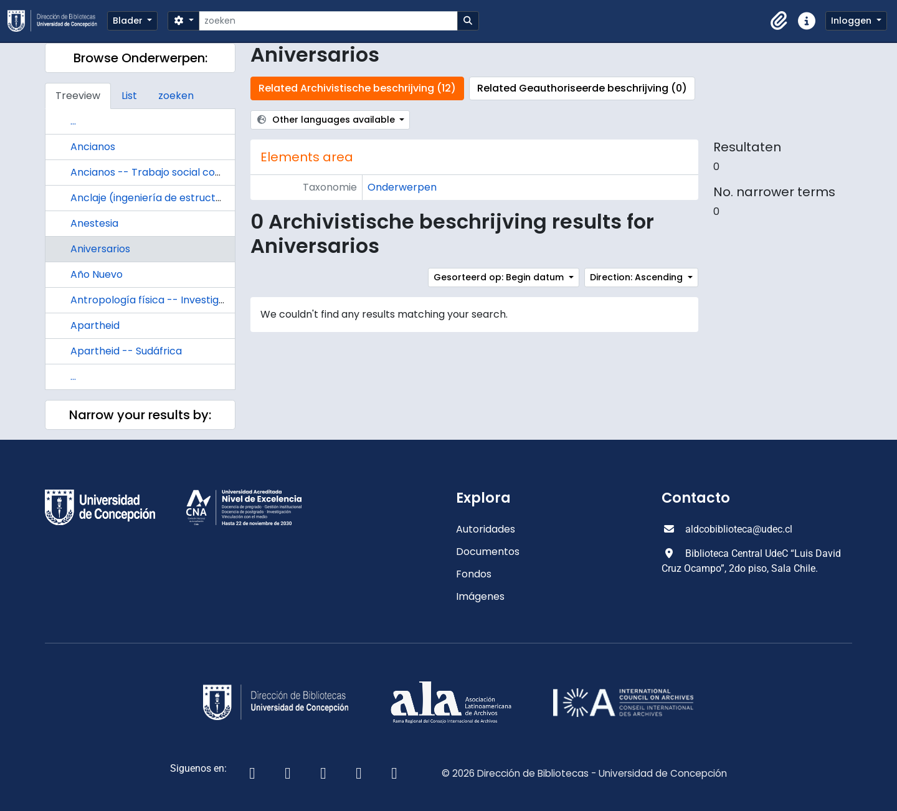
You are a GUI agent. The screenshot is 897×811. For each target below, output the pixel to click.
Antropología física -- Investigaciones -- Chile (183, 300)
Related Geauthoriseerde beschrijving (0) (582, 88)
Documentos (488, 551)
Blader (129, 20)
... (73, 121)
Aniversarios (100, 249)
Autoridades (485, 529)
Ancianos (92, 147)
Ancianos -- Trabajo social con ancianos (169, 172)
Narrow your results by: (140, 415)
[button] (779, 21)
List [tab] (129, 95)
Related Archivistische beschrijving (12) (357, 88)
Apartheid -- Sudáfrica (126, 351)
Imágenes (480, 596)
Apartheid (95, 325)
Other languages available (326, 119)
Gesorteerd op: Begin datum (500, 277)
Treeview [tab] (77, 95)
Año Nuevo (96, 274)
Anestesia (94, 223)
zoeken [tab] (176, 95)
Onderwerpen (402, 187)
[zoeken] (328, 21)
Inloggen (852, 20)
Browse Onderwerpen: (140, 58)
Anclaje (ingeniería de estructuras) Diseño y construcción (211, 198)
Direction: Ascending (637, 277)
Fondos (473, 574)
